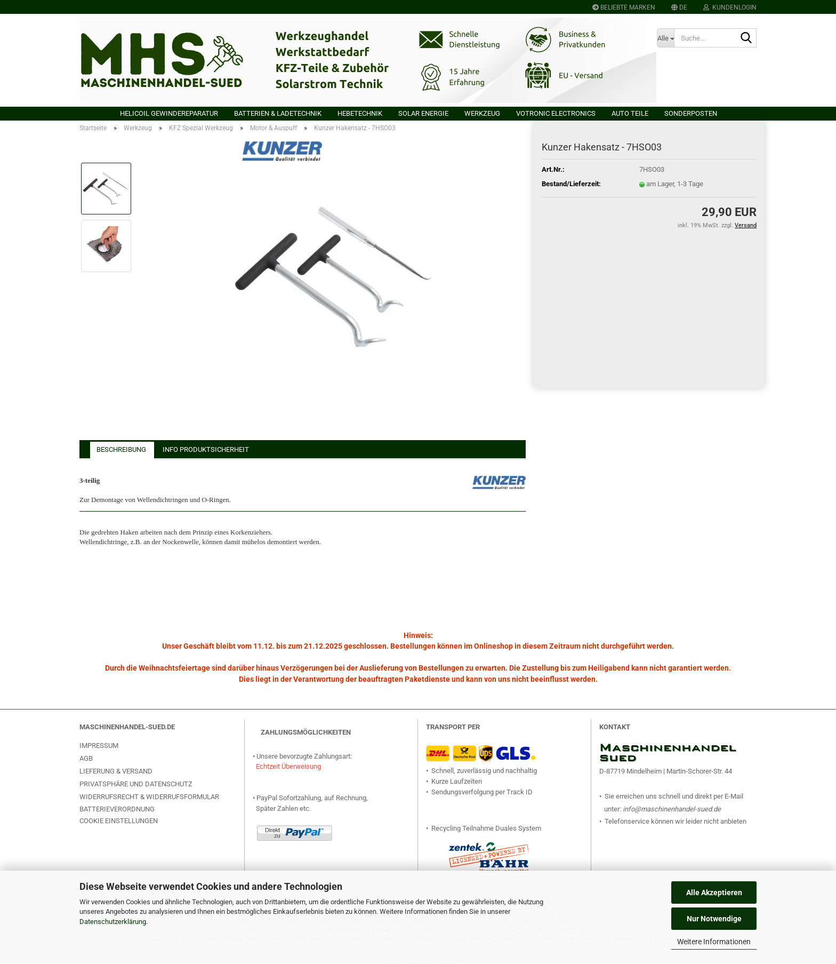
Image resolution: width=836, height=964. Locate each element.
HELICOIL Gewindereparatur (169, 113)
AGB (86, 758)
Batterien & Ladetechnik (277, 113)
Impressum (98, 746)
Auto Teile (630, 113)
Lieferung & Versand (115, 771)
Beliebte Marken (623, 7)
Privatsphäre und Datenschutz (135, 784)
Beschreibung (121, 449)
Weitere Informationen (714, 941)
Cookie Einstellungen (118, 821)
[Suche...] (665, 37)
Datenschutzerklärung (112, 922)
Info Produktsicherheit (206, 449)
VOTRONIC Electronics (556, 113)
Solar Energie (423, 113)
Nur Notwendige (714, 918)
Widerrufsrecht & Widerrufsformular (149, 797)
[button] (679, 7)
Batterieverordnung (117, 809)
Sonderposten (690, 113)
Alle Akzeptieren (714, 892)
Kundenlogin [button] (730, 7)
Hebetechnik (359, 113)
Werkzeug (482, 113)
